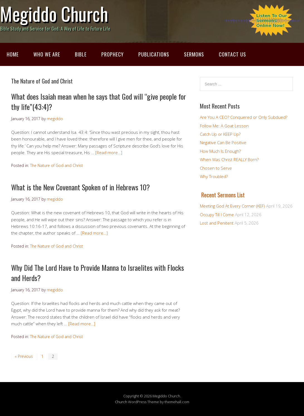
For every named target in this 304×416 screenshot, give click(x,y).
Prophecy (112, 54)
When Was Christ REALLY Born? (229, 159)
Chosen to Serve (216, 168)
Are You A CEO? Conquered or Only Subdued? (243, 117)
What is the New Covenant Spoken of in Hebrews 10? (80, 187)
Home (13, 54)
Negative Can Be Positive (223, 142)
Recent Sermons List (223, 195)
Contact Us (232, 54)
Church (121, 401)
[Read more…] (108, 152)
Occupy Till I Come (217, 214)
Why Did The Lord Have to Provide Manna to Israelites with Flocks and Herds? (97, 272)
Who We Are (46, 54)
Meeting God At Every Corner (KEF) (232, 206)
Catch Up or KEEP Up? (220, 134)
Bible (81, 54)
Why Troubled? (214, 176)
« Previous (24, 356)
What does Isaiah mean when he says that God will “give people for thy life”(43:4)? (98, 101)
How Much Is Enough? (220, 151)
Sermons (194, 54)
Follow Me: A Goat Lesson (224, 126)
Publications (153, 54)
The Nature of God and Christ (56, 165)
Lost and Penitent (217, 223)
